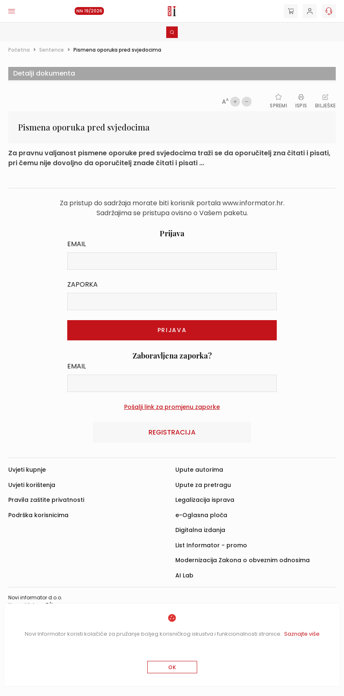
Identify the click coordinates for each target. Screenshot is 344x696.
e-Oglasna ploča (201, 515)
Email (76, 244)
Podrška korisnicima (38, 515)
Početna (19, 49)
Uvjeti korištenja (31, 485)
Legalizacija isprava (204, 500)
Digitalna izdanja (200, 530)
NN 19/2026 (89, 11)
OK (172, 667)
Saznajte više (302, 634)
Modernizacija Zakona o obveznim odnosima (242, 560)
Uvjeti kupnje (27, 470)
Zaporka (82, 284)
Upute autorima (199, 470)
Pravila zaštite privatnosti (46, 500)
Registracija (172, 432)
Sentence (51, 49)
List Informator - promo (211, 545)
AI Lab (184, 575)
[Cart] (291, 11)
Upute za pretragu (203, 485)
